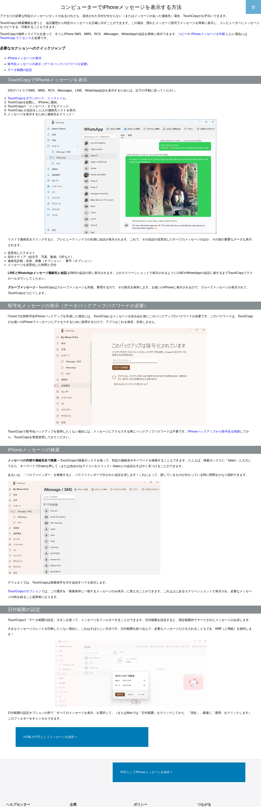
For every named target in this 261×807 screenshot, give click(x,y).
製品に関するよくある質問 (23, 778)
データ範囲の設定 (20, 70)
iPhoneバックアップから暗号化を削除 (214, 431)
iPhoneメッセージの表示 (25, 58)
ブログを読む (14, 786)
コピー (182, 34)
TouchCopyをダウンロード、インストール (37, 98)
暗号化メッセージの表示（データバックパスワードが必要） (49, 64)
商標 (136, 786)
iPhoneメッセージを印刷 (208, 34)
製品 (72, 786)
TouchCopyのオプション (24, 591)
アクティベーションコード (23, 782)
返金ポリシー (142, 778)
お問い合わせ (78, 778)
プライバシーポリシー (148, 782)
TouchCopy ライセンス (15, 38)
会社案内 (75, 782)
